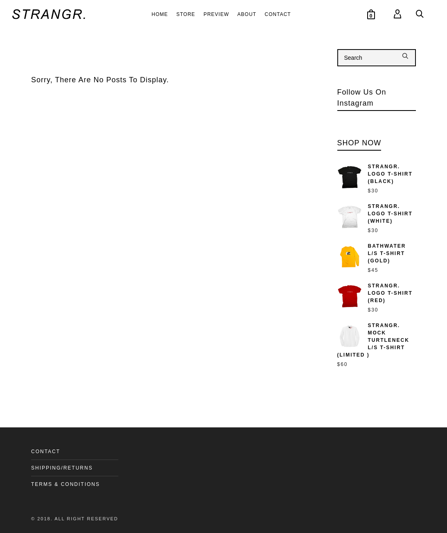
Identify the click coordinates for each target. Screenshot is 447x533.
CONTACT (45, 451)
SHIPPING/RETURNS (62, 468)
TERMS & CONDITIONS (65, 484)
